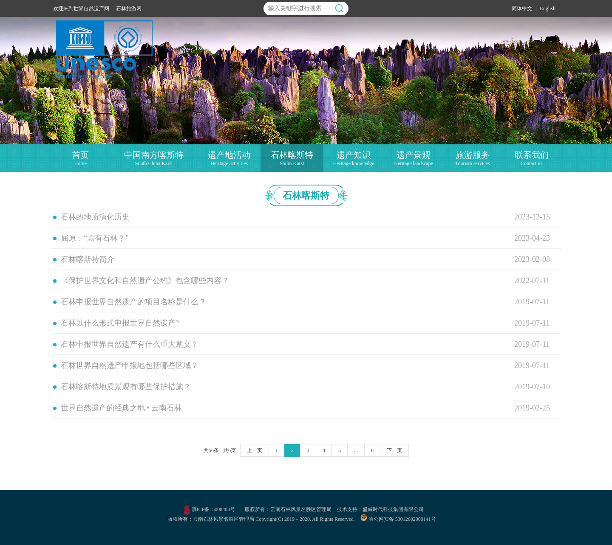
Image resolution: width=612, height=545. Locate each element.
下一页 (394, 450)
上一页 (254, 450)
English (547, 8)
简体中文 (522, 8)
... (356, 450)
